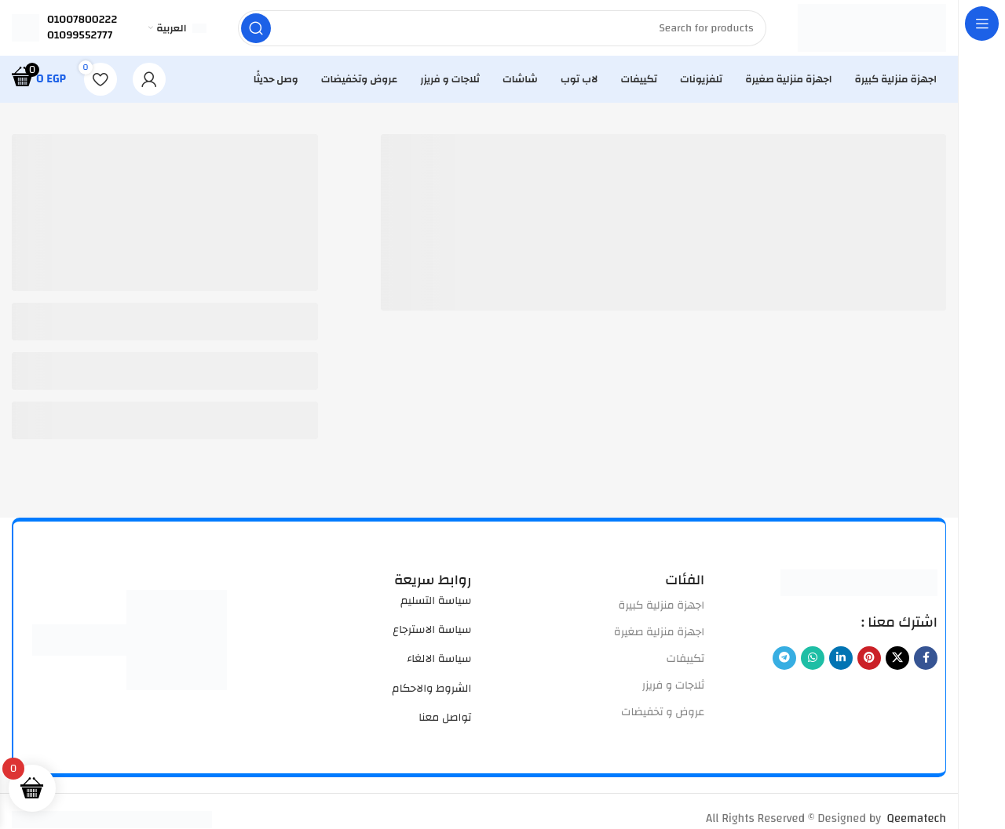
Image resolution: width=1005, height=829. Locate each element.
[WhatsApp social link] (812, 664)
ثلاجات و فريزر (673, 692)
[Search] (498, 31)
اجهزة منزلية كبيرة (662, 612)
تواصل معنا (444, 724)
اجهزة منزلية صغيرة (659, 638)
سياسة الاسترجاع (432, 637)
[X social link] (897, 664)
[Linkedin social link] (841, 664)
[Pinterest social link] (869, 664)
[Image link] (858, 588)
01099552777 (79, 38)
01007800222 (82, 23)
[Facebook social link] (925, 664)
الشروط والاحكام (432, 695)
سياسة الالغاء (439, 666)
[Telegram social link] (784, 664)
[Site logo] (867, 31)
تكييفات (686, 666)
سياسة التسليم (435, 607)
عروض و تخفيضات (662, 719)
